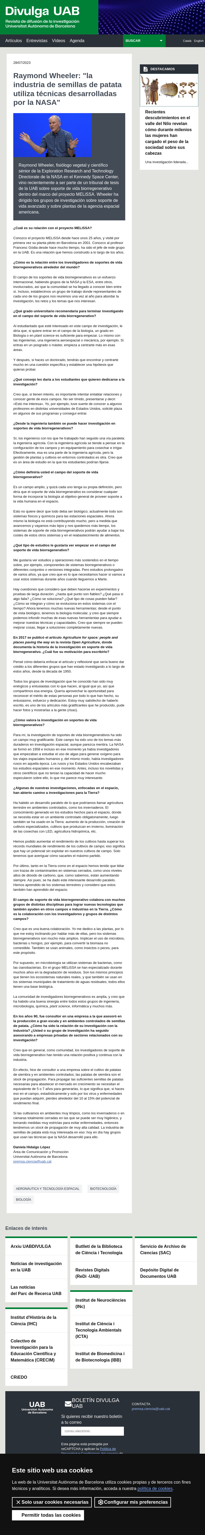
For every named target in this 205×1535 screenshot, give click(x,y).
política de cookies (155, 1488)
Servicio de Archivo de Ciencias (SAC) (163, 1249)
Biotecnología (103, 1189)
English (199, 40)
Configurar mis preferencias (133, 1502)
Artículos (13, 40)
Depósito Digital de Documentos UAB (159, 1273)
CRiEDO (19, 1377)
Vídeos (58, 40)
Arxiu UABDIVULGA (31, 1246)
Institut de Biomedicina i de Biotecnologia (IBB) (100, 1356)
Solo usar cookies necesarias (52, 1502)
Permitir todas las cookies (48, 1515)
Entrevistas (36, 40)
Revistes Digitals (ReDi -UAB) (93, 1273)
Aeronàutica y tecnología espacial (48, 1189)
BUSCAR (133, 41)
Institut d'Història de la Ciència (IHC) (33, 1320)
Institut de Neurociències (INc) (101, 1303)
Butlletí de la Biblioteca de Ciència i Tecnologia (99, 1249)
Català (187, 40)
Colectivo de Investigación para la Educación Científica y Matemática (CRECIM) (33, 1350)
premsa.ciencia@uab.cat (32, 1161)
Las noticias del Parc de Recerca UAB (36, 1290)
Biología (23, 1200)
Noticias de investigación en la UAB (36, 1266)
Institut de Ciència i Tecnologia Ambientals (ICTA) (99, 1330)
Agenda (77, 40)
